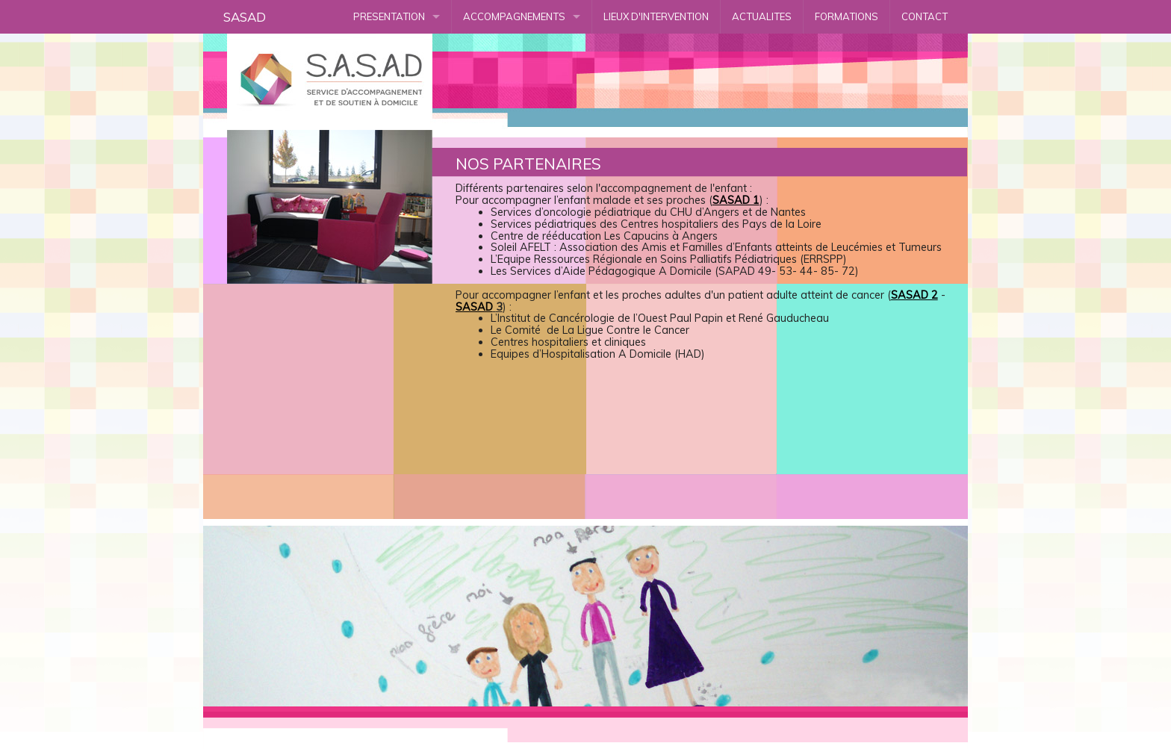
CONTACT (924, 16)
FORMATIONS (846, 16)
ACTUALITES (762, 16)
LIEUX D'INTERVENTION (656, 16)
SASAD (244, 17)
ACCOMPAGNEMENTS (514, 16)
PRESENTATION (389, 16)
